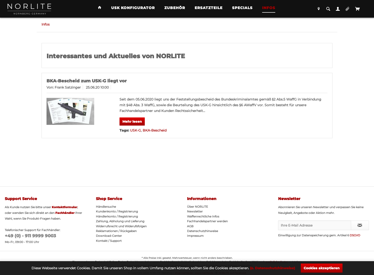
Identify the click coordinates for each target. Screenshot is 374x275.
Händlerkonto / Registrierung (117, 216)
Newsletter (195, 211)
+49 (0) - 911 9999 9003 (30, 235)
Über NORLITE (197, 206)
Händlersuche (106, 206)
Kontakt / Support (109, 241)
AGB (190, 226)
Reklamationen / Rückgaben (116, 231)
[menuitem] (100, 8)
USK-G (135, 130)
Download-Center (109, 236)
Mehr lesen (132, 121)
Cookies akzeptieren (322, 268)
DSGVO (355, 235)
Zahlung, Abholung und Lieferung (120, 221)
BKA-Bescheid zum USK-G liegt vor (87, 81)
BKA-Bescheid (154, 130)
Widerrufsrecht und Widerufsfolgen (121, 226)
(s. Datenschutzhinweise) (272, 268)
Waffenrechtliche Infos (203, 216)
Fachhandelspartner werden (207, 221)
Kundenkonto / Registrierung (117, 211)
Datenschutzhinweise (202, 231)
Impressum (195, 236)
